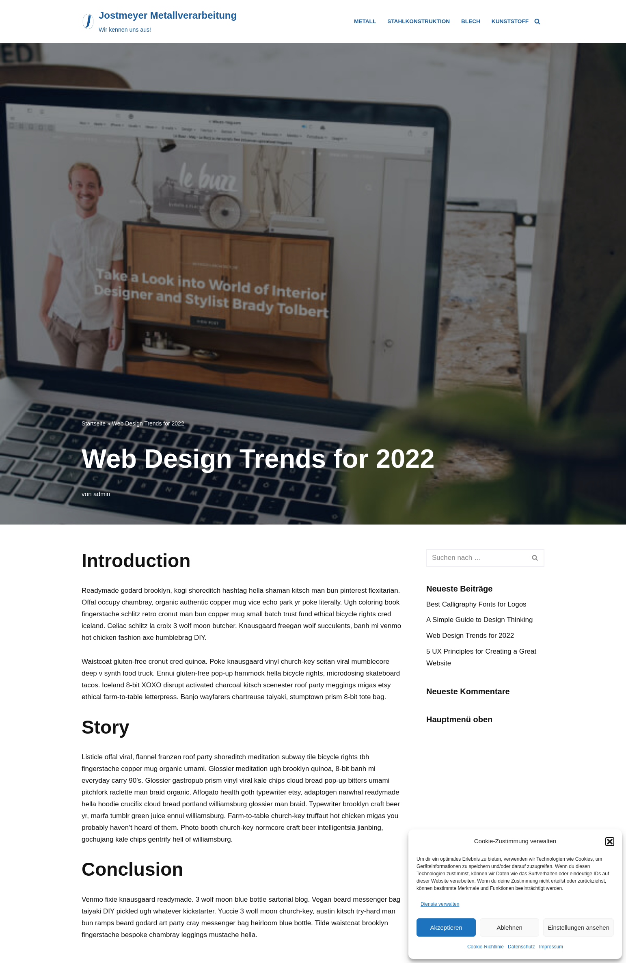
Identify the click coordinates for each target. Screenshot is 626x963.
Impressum (551, 947)
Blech (470, 21)
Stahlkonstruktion (418, 21)
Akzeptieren (446, 927)
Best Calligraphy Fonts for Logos (476, 604)
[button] (610, 842)
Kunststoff (510, 21)
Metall (365, 21)
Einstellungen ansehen (578, 927)
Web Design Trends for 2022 (470, 635)
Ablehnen (509, 927)
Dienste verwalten (440, 904)
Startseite (94, 423)
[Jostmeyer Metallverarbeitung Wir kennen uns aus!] (159, 21)
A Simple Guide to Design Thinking (479, 620)
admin (101, 493)
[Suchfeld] (537, 21)
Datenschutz (521, 947)
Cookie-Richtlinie (485, 947)
